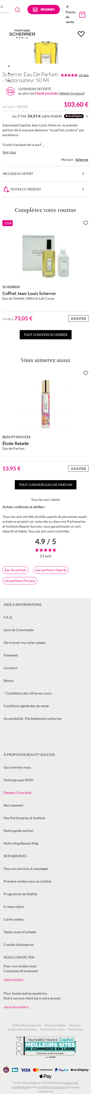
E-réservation (14, 906)
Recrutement (13, 805)
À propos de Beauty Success (29, 754)
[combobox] (18, 9)
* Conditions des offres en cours (28, 693)
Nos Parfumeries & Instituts (24, 818)
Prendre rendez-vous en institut (27, 881)
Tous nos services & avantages (26, 868)
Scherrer (82, 159)
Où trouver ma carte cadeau (25, 642)
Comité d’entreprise (18, 944)
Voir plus (9, 152)
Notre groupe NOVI (18, 780)
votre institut (13, 980)
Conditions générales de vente (26, 706)
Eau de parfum (15, 570)
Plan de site (75, 1029)
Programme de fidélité (20, 894)
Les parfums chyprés (51, 570)
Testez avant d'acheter (20, 932)
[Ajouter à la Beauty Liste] (86, 223)
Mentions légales (55, 1025)
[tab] (45, 528)
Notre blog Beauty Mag (21, 843)
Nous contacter (19, 957)
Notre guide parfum (18, 830)
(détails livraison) (72, 93)
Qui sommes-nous (17, 767)
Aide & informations (22, 604)
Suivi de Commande (18, 630)
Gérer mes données (52, 1029)
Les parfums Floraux (20, 581)
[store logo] (4, 12)
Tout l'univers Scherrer (45, 335)
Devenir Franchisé (17, 792)
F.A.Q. (8, 617)
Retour (9, 680)
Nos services (15, 856)
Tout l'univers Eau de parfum (45, 485)
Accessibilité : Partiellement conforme (32, 718)
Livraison (10, 668)
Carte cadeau (14, 919)
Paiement (11, 655)
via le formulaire (16, 1007)
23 (84, 75)
